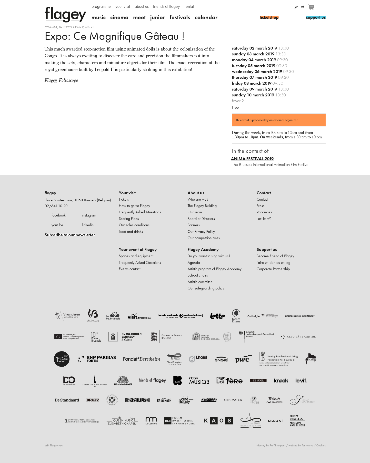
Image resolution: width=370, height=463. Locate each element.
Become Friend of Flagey (275, 255)
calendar (206, 17)
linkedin (88, 224)
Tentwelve (307, 445)
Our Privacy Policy (201, 231)
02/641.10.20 (56, 205)
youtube (57, 224)
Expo (89, 27)
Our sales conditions (134, 224)
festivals (180, 17)
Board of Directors (201, 218)
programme (101, 6)
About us (196, 192)
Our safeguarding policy (206, 288)
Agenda (194, 262)
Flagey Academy (203, 249)
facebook (58, 215)
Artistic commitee (200, 281)
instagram (89, 215)
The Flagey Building (202, 205)
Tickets (124, 199)
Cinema (51, 27)
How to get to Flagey (134, 205)
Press (260, 205)
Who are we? (198, 199)
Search (323, 7)
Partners (194, 224)
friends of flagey (166, 6)
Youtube (280, 7)
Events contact (129, 268)
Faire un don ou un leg (273, 262)
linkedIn (288, 7)
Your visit (127, 192)
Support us (267, 249)
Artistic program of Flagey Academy (214, 268)
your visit (122, 6)
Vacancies (264, 212)
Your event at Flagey (138, 249)
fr (296, 6)
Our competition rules (204, 237)
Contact (264, 192)
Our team (195, 212)
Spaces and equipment (136, 255)
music (98, 17)
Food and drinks (131, 231)
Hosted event (71, 27)
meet (139, 17)
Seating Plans (129, 218)
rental (189, 6)
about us (142, 6)
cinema (119, 17)
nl (302, 6)
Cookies (321, 445)
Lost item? (264, 218)
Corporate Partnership (273, 268)
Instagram (271, 7)
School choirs (198, 275)
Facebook (263, 7)
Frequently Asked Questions (140, 212)
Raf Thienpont (277, 445)
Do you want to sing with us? (209, 255)
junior (157, 17)
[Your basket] (312, 9)
